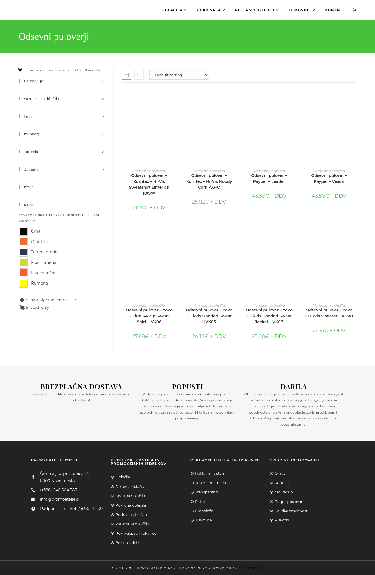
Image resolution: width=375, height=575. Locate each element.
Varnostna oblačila (149, 171)
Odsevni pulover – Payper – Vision (329, 178)
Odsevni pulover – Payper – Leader (269, 178)
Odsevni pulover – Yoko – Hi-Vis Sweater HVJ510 (329, 313)
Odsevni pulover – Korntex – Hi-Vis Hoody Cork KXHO (209, 181)
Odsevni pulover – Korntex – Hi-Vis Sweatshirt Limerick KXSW (149, 184)
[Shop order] (179, 75)
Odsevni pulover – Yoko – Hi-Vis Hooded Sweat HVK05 (209, 316)
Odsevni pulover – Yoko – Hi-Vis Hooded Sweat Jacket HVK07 (269, 316)
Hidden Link (250, 568)
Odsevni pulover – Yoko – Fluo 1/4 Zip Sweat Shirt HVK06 (149, 316)
